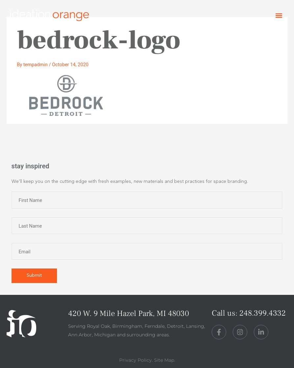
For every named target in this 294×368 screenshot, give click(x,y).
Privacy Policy (135, 360)
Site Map (164, 360)
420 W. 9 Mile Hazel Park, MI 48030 (128, 313)
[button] (278, 15)
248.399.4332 (262, 313)
